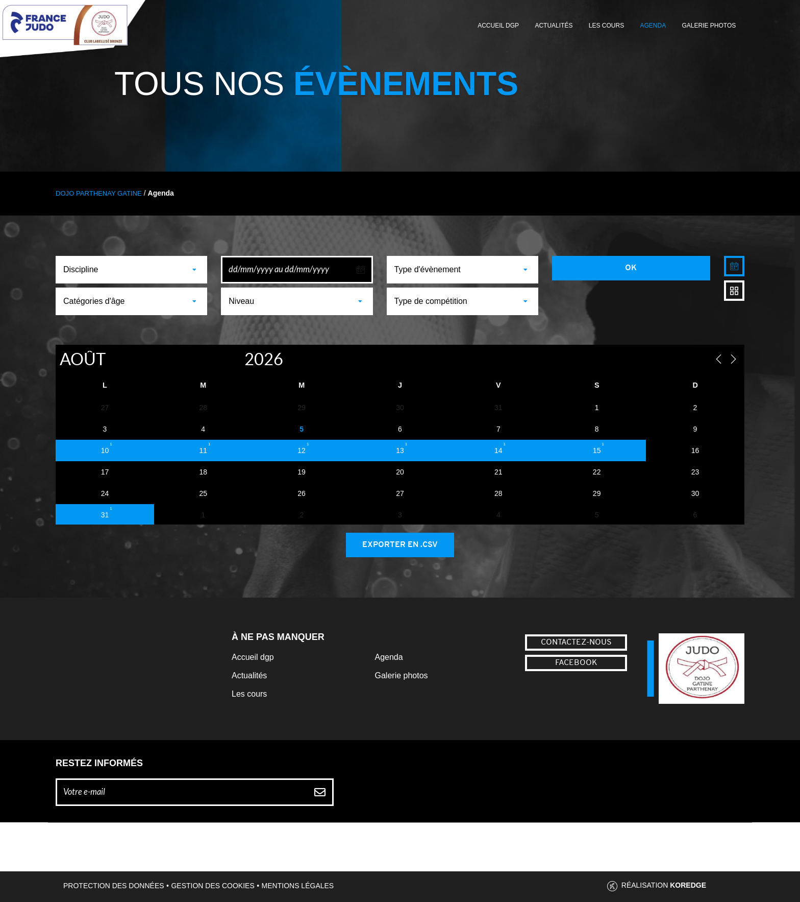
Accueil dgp (253, 657)
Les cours (606, 25)
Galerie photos (709, 25)
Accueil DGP (498, 25)
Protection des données (113, 886)
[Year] (233, 359)
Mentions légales (298, 886)
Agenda (653, 25)
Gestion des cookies (212, 886)
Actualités (553, 25)
